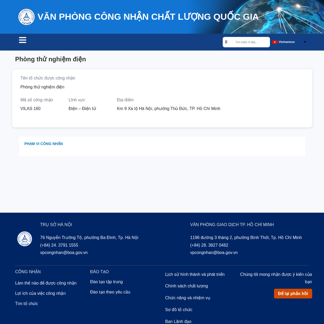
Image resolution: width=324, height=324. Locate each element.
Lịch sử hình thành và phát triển (195, 275)
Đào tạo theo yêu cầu (110, 293)
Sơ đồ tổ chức (178, 310)
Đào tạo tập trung (106, 282)
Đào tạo (102, 43)
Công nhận (70, 43)
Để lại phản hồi (293, 294)
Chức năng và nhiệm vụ (187, 298)
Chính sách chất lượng (186, 287)
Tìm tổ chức (34, 43)
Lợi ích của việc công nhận (40, 294)
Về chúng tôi (135, 43)
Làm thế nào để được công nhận (46, 284)
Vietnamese (287, 42)
